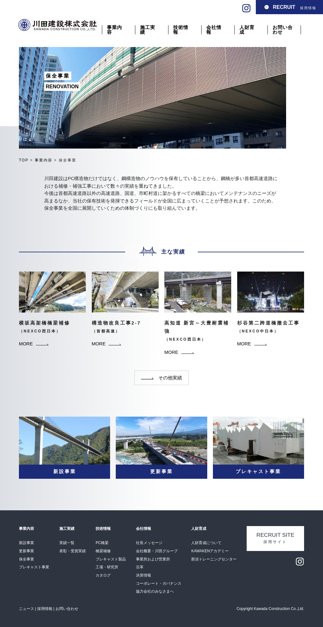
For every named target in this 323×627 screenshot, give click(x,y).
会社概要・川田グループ (157, 551)
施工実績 (147, 30)
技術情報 (180, 30)
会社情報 (213, 30)
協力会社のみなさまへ (155, 591)
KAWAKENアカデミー (210, 551)
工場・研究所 (107, 567)
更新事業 (26, 551)
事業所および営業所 (153, 559)
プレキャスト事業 (34, 567)
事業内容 (114, 30)
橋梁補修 (103, 551)
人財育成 (247, 30)
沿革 (140, 567)
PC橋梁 (102, 543)
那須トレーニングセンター (214, 559)
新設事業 (26, 543)
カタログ (103, 575)
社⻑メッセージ (149, 543)
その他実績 (161, 377)
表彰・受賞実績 (72, 551)
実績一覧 (66, 543)
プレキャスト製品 (111, 559)
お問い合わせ (283, 30)
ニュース (26, 608)
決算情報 (143, 575)
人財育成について (206, 543)
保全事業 (26, 559)
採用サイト (275, 538)
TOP (23, 160)
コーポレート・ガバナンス (158, 583)
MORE (34, 343)
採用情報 (294, 7)
